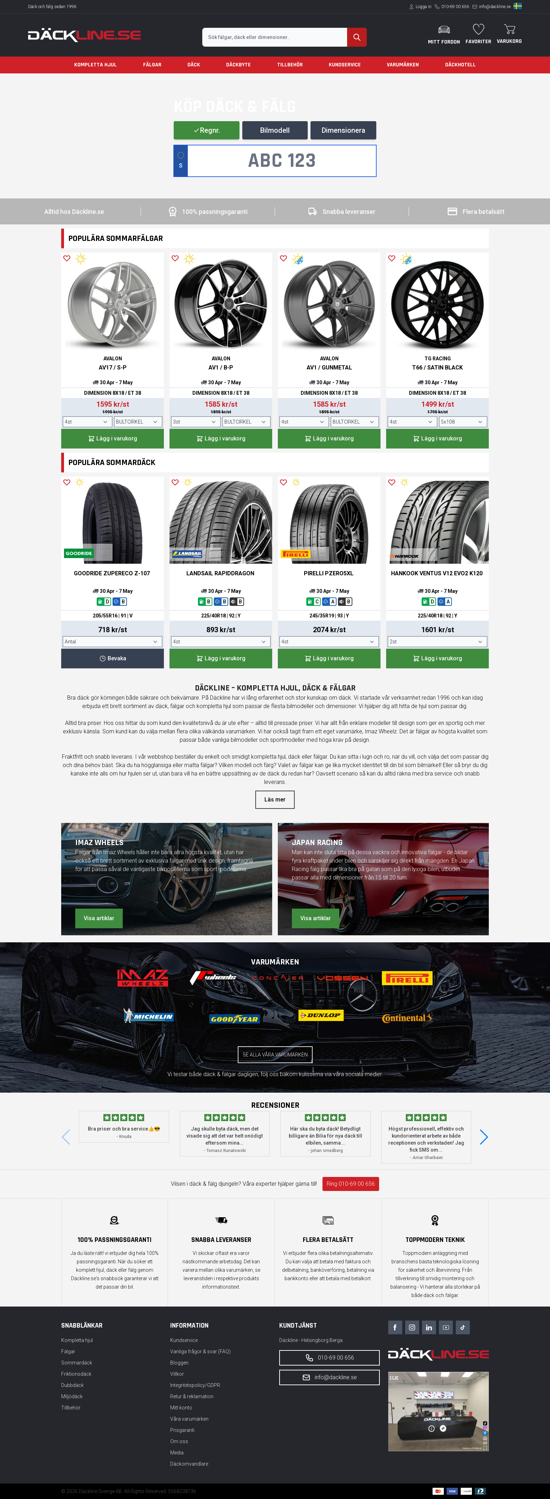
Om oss (179, 1441)
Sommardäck (76, 1363)
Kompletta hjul (95, 64)
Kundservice (345, 64)
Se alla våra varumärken (275, 1055)
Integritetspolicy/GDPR (195, 1385)
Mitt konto (181, 1407)
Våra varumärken (189, 1419)
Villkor (177, 1374)
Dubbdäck (72, 1385)
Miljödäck (72, 1396)
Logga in (423, 6)
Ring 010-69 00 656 (351, 1183)
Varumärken (403, 64)
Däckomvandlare (189, 1464)
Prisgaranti (182, 1430)
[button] (484, 1137)
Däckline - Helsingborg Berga (311, 1340)
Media (177, 1452)
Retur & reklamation (191, 1396)
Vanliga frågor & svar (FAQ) (200, 1351)
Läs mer (275, 799)
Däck (193, 64)
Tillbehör (290, 64)
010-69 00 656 (455, 6)
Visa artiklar (99, 918)
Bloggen (179, 1363)
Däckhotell (460, 64)
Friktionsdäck (76, 1374)
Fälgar (152, 64)
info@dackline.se (495, 6)
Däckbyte (238, 64)
